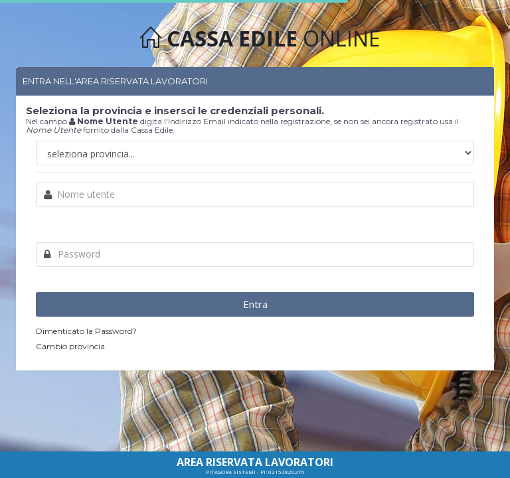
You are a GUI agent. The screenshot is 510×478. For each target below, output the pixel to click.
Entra (255, 304)
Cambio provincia (70, 346)
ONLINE (260, 38)
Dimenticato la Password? (86, 331)
